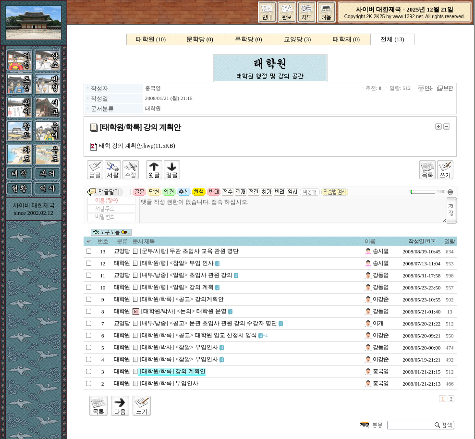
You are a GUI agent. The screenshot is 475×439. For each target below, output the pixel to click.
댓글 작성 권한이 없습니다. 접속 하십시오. (293, 210)
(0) (199, 39)
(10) (151, 39)
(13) (392, 39)
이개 (374, 323)
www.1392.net (407, 16)
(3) (297, 39)
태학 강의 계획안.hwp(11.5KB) (132, 145)
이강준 (377, 299)
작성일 (416, 241)
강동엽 (377, 275)
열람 (449, 241)
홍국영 (153, 88)
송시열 (377, 251)
